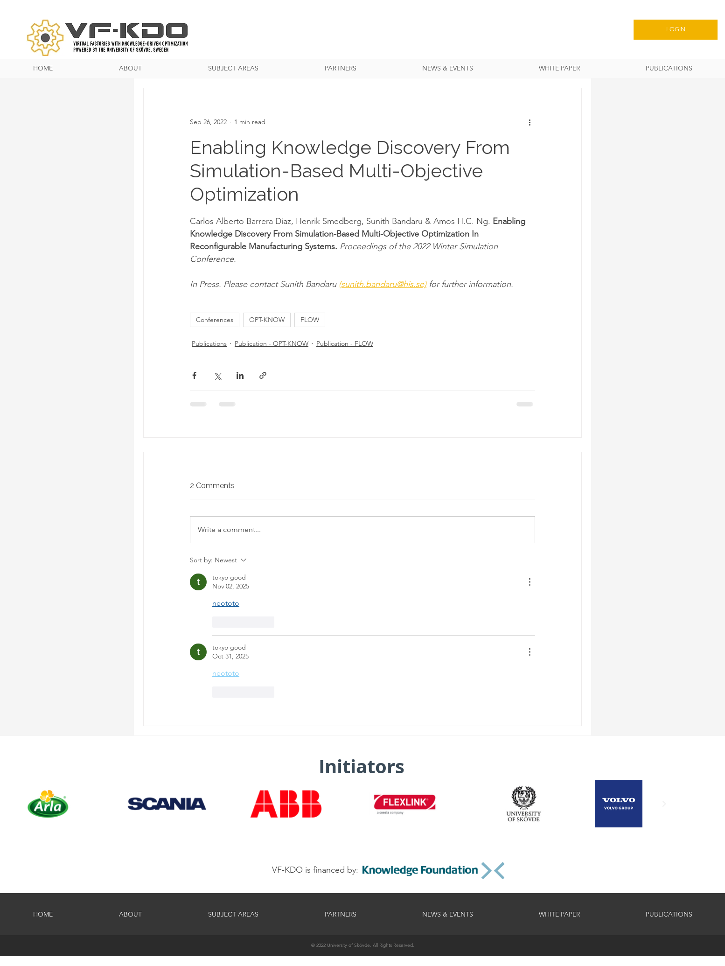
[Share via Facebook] (194, 375)
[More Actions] (529, 582)
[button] (233, 68)
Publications (209, 343)
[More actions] (529, 121)
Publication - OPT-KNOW (271, 343)
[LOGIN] (676, 30)
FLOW (309, 319)
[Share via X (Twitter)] (217, 375)
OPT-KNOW (267, 319)
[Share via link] (262, 375)
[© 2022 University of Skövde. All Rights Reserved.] (362, 945)
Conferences (214, 319)
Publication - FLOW (344, 343)
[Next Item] (664, 804)
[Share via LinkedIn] (240, 375)
